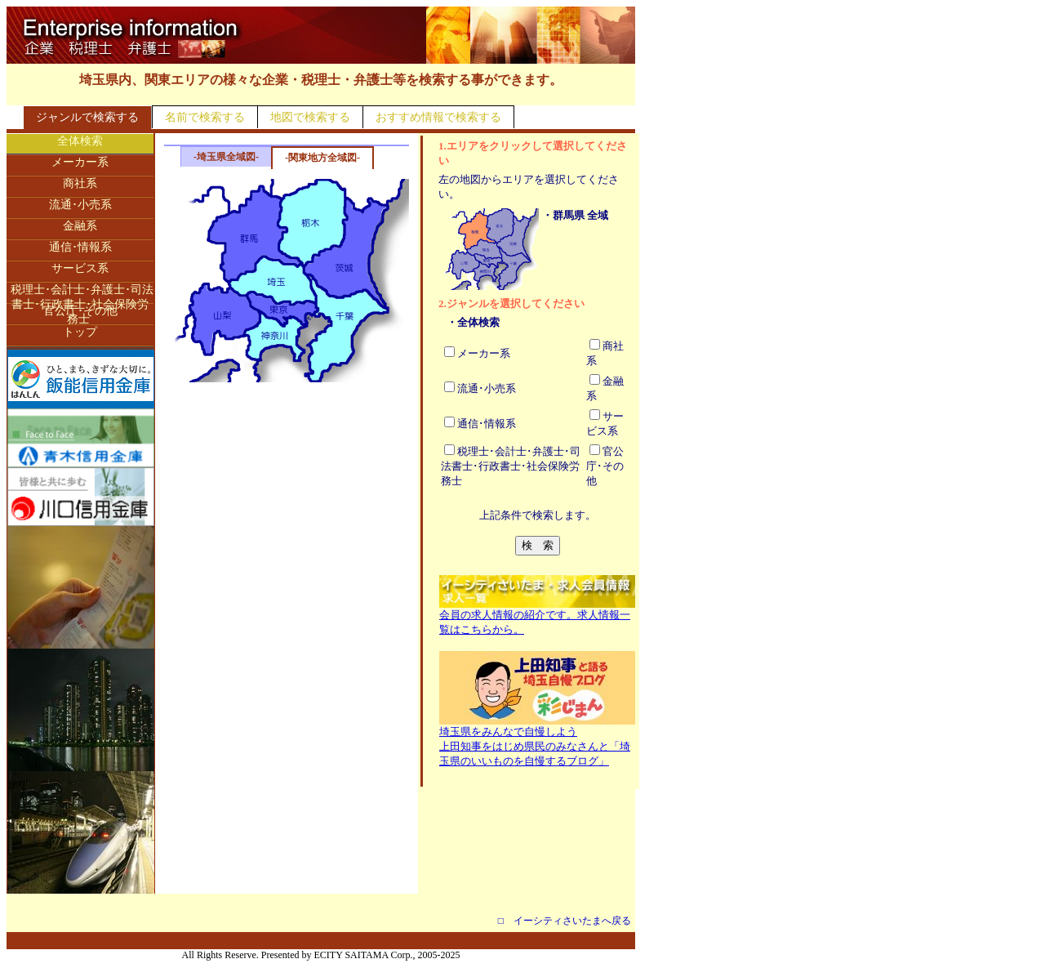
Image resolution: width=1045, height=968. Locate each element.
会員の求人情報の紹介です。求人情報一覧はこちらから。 (537, 617)
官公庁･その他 (80, 311)
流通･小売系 (80, 205)
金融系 (80, 226)
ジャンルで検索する (87, 117)
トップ (80, 332)
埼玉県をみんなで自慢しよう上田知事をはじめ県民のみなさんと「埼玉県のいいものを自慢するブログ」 (537, 741)
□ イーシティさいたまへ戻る (564, 920)
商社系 (80, 183)
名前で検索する (205, 117)
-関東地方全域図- (322, 157)
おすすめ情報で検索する (438, 117)
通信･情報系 (80, 247)
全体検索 (80, 141)
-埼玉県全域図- (226, 157)
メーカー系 (80, 162)
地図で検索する (310, 117)
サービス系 (80, 268)
